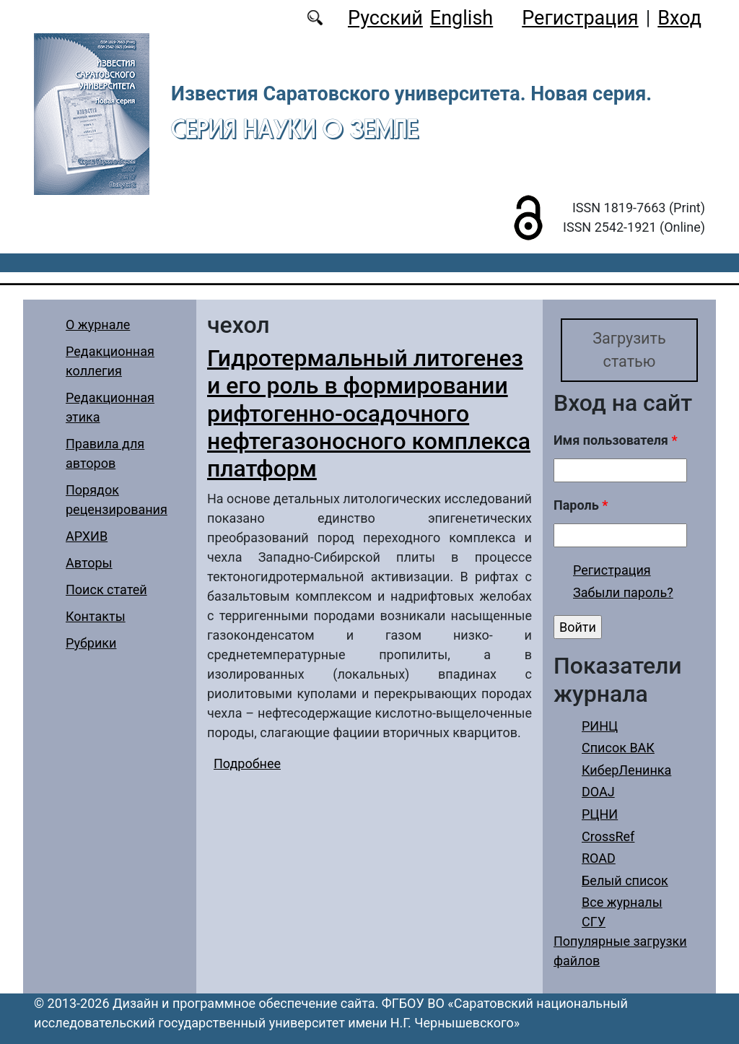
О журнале (98, 324)
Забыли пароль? (623, 592)
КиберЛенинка (626, 770)
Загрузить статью (628, 349)
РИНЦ (600, 726)
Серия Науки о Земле (295, 128)
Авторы (89, 562)
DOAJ (598, 791)
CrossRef (608, 836)
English (461, 18)
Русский (385, 18)
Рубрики (91, 643)
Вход (679, 18)
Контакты (96, 616)
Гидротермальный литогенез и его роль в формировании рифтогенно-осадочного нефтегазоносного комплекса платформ (368, 413)
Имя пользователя (616, 440)
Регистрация (580, 18)
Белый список (625, 880)
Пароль (581, 505)
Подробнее (247, 763)
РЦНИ (600, 814)
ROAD (599, 858)
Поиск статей (106, 589)
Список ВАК (618, 747)
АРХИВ (87, 536)
